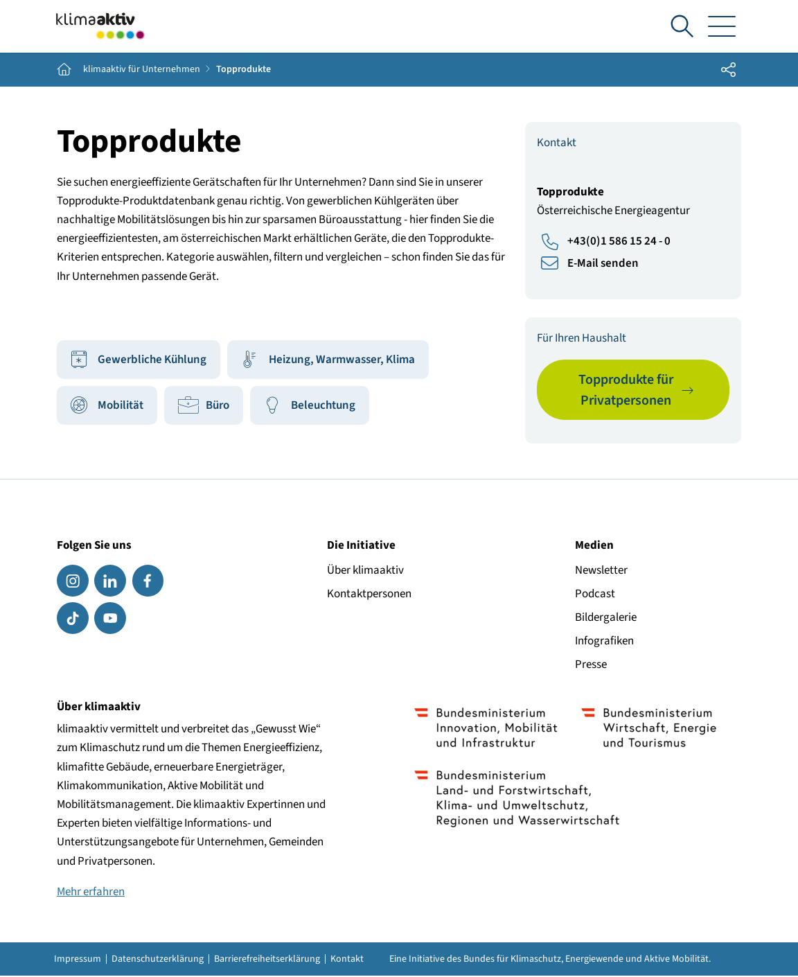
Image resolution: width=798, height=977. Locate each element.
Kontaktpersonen (369, 594)
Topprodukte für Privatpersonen (625, 391)
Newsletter (601, 571)
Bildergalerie (606, 618)
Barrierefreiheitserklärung (267, 960)
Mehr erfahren (91, 892)
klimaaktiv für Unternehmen (141, 71)
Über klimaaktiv (365, 571)
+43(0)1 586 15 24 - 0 (619, 242)
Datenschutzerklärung (158, 960)
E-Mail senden (603, 264)
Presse (591, 665)
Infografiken (604, 641)
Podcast (595, 594)
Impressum (77, 960)
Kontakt (347, 960)
